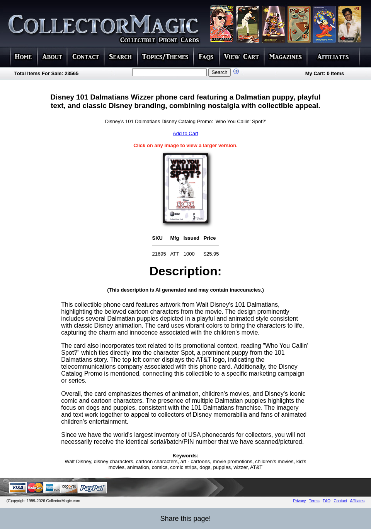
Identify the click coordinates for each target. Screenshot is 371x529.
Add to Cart (185, 133)
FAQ (326, 501)
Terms (314, 501)
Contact (340, 501)
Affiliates (357, 501)
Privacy (299, 501)
